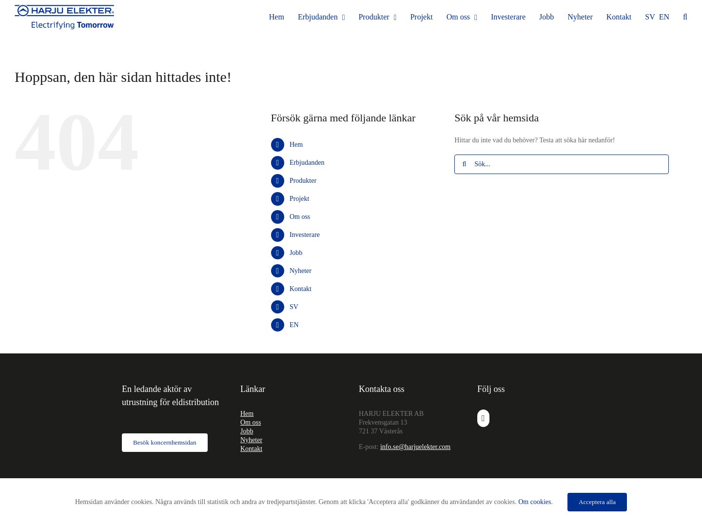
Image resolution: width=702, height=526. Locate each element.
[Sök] (464, 164)
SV (294, 307)
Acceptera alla (597, 502)
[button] (685, 17)
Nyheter (301, 270)
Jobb (296, 252)
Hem (296, 144)
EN (294, 325)
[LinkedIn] (483, 418)
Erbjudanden (307, 162)
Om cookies (534, 502)
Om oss (300, 216)
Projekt (299, 198)
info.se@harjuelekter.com (415, 446)
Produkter (303, 180)
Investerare (305, 234)
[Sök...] (561, 164)
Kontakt (301, 288)
